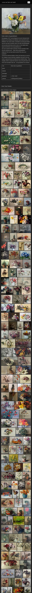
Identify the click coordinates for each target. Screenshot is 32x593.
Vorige (3, 86)
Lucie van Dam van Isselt (9, 2)
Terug (6, 86)
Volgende (9, 86)
